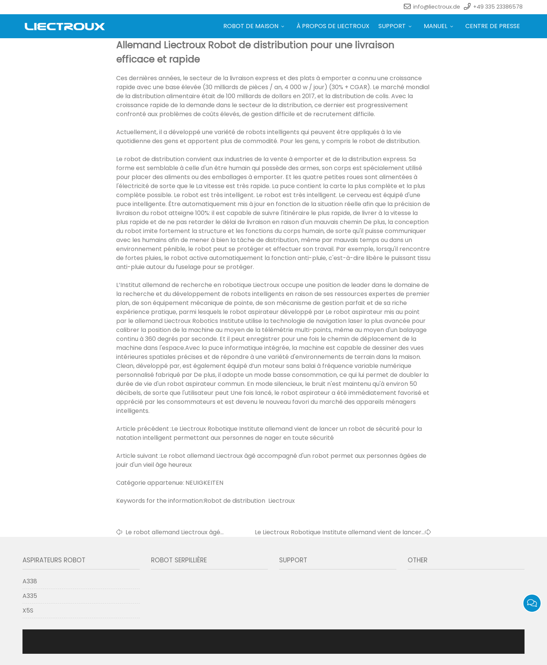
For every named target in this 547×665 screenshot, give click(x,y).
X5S (27, 610)
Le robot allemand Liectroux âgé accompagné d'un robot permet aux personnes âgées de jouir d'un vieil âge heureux (182, 532)
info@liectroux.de (436, 6)
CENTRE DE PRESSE (492, 26)
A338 (29, 581)
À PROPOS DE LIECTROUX (332, 26)
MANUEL (440, 26)
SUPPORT (396, 26)
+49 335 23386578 (498, 6)
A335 (29, 596)
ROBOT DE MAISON (255, 26)
